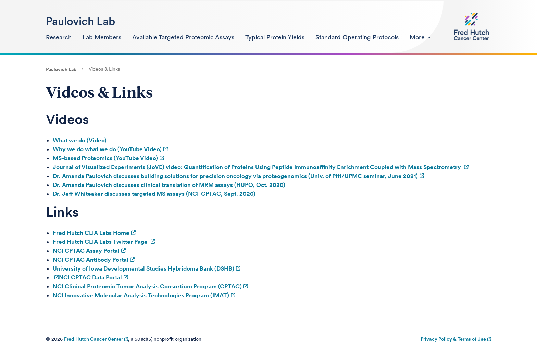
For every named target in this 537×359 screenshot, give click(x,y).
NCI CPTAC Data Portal (90, 277)
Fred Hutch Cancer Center (93, 339)
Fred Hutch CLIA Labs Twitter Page (101, 241)
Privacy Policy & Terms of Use (453, 339)
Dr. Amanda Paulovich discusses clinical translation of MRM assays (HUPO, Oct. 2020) (169, 184)
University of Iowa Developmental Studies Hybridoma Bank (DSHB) (143, 268)
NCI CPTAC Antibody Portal (90, 259)
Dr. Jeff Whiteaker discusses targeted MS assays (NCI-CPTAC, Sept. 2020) (154, 193)
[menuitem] (59, 38)
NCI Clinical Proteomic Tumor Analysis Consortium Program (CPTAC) (147, 286)
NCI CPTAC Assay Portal (86, 250)
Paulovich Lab (80, 21)
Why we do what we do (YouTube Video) (107, 149)
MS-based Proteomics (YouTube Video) (105, 158)
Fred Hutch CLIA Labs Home (91, 232)
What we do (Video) (80, 140)
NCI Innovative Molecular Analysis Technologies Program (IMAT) (141, 295)
